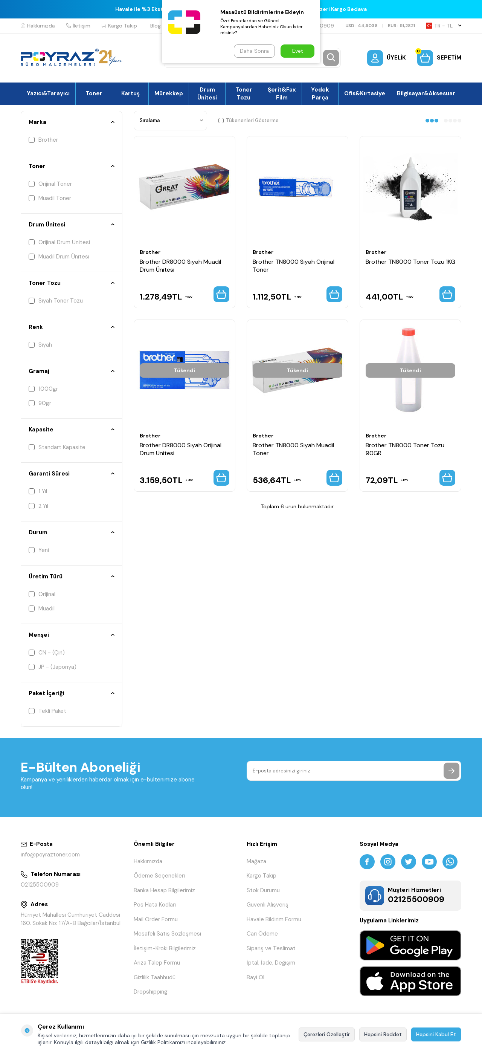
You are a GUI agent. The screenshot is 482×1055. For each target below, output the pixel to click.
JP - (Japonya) (52, 667)
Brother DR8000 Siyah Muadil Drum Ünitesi (180, 266)
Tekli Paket (47, 711)
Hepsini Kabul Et (436, 1034)
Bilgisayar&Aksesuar (426, 93)
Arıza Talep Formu (157, 962)
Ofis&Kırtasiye (364, 93)
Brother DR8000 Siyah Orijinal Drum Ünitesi (180, 449)
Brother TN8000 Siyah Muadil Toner (293, 449)
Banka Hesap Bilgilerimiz (164, 890)
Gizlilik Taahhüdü (154, 977)
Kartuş (130, 93)
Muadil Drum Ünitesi (59, 256)
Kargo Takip (119, 25)
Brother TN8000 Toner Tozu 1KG (410, 262)
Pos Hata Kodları (155, 904)
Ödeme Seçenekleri (159, 875)
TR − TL (443, 25)
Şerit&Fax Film (282, 93)
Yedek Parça (320, 93)
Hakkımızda (38, 25)
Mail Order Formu (156, 919)
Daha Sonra (254, 50)
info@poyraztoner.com (50, 854)
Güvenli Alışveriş (267, 904)
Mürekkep (168, 93)
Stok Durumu (263, 890)
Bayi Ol (255, 977)
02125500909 (40, 884)
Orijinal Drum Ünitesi (59, 242)
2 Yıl (38, 506)
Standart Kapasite (57, 447)
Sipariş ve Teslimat (271, 948)
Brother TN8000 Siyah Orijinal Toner (293, 266)
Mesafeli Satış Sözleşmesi (167, 933)
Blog (155, 25)
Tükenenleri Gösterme (248, 120)
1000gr (43, 389)
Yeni (39, 550)
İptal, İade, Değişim (271, 962)
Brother (43, 140)
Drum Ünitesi (207, 93)
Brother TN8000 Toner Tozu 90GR (405, 449)
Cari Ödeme (262, 933)
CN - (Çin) (47, 652)
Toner (93, 93)
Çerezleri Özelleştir (327, 1034)
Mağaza (256, 861)
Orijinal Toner (50, 184)
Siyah (40, 345)
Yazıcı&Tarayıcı (48, 93)
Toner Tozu (243, 93)
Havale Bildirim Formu (274, 919)
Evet (297, 50)
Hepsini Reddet (383, 1034)
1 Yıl (38, 491)
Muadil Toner (50, 198)
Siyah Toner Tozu (56, 300)
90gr (40, 403)
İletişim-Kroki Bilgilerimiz (165, 948)
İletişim (78, 25)
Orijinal (42, 594)
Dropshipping (151, 991)
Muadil (42, 608)
